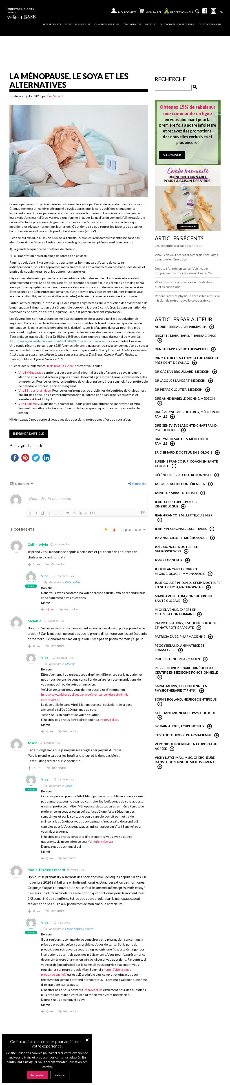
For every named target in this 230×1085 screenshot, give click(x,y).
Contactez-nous (210, 24)
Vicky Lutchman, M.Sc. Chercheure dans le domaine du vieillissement (185, 760)
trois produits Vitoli (60, 366)
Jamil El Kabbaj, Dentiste (176, 493)
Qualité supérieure (106, 24)
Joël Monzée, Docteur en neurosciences (177, 549)
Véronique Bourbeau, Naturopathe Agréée (186, 746)
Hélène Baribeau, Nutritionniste (183, 475)
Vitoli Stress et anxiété (34, 390)
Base (68, 24)
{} (86, 512)
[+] (92, 512)
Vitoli (46, 576)
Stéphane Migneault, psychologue (185, 713)
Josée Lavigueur (168, 560)
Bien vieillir (82, 24)
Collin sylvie (72, 582)
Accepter (37, 1075)
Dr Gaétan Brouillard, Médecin (182, 371)
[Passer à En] (221, 12)
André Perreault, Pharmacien (181, 327)
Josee (68, 785)
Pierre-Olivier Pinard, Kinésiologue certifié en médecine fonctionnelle (186, 670)
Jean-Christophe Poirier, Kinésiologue (176, 504)
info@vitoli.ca (109, 719)
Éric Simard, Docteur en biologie (183, 452)
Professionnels (178, 12)
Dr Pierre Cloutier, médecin (179, 389)
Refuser (60, 1075)
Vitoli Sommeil (28, 404)
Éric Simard (55, 96)
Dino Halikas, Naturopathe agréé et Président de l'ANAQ (187, 360)
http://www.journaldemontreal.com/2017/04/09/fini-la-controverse (57, 341)
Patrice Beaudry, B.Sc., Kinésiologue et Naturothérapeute (186, 625)
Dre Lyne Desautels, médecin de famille (182, 441)
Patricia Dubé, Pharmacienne (180, 636)
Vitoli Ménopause (30, 372)
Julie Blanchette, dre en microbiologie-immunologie (180, 571)
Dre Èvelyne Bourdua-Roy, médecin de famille (187, 414)
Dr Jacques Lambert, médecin (180, 380)
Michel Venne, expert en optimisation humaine (176, 612)
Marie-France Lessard (79, 929)
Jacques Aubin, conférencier (180, 484)
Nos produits (52, 24)
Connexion (137, 483)
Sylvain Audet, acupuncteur (179, 726)
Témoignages (132, 24)
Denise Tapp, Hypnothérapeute (181, 349)
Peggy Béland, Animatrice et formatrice (180, 648)
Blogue (150, 24)
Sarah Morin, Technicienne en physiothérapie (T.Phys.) (181, 688)
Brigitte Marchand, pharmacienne (185, 335)
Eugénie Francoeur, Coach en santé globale (186, 463)
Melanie (70, 664)
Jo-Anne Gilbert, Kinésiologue (181, 538)
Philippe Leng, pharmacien (177, 659)
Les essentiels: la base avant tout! (179, 245)
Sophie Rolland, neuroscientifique (186, 699)
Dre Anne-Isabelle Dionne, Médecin (185, 398)
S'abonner (172, 155)
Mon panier (150, 11)
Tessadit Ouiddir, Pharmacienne (183, 735)
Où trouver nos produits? (177, 24)
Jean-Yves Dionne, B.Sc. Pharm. (181, 529)
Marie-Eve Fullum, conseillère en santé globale (183, 598)
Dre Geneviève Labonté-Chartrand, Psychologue (186, 427)
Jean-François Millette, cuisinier (183, 515)
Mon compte (127, 12)
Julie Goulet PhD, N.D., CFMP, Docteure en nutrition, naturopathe (187, 585)
